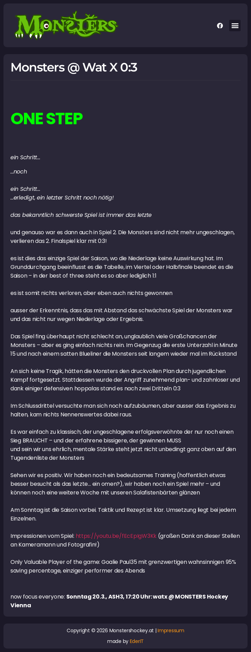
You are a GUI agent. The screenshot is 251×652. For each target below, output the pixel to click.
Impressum (171, 630)
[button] (235, 25)
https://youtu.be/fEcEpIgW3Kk (116, 536)
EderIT (137, 641)
